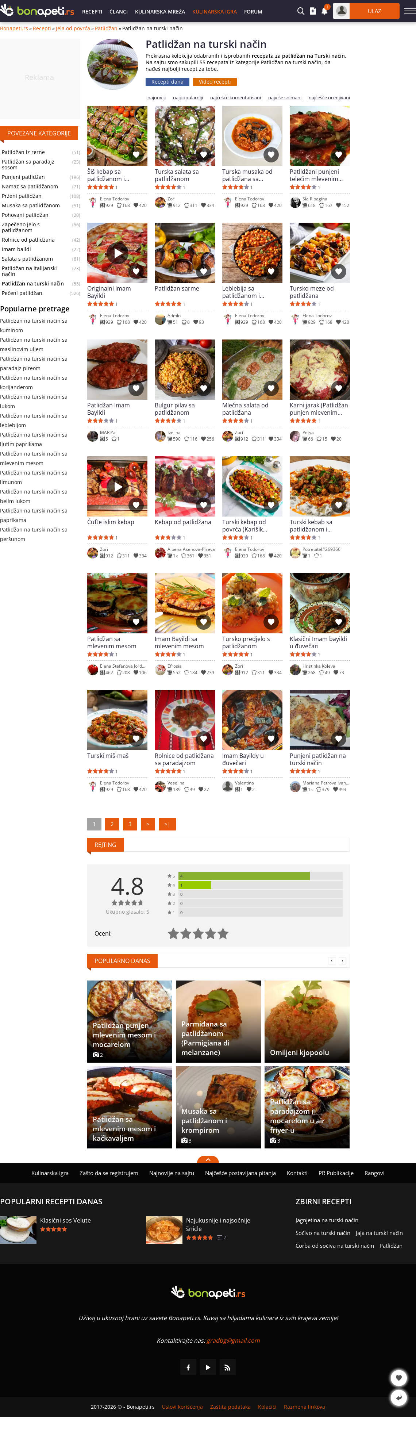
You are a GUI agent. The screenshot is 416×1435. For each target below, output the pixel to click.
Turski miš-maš (108, 756)
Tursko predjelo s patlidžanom (246, 642)
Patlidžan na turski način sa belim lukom (34, 496)
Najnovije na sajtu (171, 1173)
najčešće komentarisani (235, 97)
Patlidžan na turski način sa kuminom (34, 325)
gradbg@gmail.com (233, 1340)
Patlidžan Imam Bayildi (108, 409)
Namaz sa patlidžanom (30, 186)
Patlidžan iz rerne (23, 152)
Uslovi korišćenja (182, 1406)
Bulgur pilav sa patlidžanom (175, 409)
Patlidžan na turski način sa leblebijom (34, 420)
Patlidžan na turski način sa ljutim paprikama (34, 439)
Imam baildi (16, 249)
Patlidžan (106, 28)
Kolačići (267, 1406)
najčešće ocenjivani (329, 97)
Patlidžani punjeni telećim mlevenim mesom (314, 175)
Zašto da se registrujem (109, 1173)
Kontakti (297, 1173)
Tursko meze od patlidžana (312, 292)
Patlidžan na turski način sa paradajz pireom (34, 363)
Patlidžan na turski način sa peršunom (34, 534)
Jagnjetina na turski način (327, 1220)
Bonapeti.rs (14, 28)
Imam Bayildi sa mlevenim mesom (179, 642)
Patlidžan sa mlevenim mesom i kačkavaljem (124, 1128)
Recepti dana (167, 81)
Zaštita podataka (230, 1406)
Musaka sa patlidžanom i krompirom (204, 1120)
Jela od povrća (73, 28)
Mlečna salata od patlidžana (245, 409)
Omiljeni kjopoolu (299, 1052)
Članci (118, 11)
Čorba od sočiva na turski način (335, 1245)
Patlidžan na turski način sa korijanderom (34, 382)
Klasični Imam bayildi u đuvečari (318, 642)
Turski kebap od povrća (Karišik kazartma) (244, 525)
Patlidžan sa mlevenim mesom (111, 642)
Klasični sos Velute (65, 1220)
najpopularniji (188, 97)
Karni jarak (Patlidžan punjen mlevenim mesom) (319, 409)
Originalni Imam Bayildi (109, 292)
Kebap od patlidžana (183, 522)
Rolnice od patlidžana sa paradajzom (184, 759)
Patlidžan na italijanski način (29, 271)
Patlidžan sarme (177, 288)
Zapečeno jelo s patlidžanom (21, 227)
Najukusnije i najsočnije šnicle (218, 1224)
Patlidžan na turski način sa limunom (34, 477)
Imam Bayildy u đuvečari (243, 759)
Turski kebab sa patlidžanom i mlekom (311, 525)
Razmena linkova (304, 1406)
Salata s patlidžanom (27, 259)
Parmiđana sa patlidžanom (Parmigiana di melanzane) (205, 1038)
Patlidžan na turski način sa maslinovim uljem (34, 344)
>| (167, 824)
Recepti (92, 11)
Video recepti (215, 81)
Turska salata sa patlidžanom (177, 175)
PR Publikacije (336, 1173)
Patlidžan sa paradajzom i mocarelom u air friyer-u (297, 1116)
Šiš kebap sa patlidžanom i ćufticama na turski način (113, 175)
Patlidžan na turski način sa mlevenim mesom (34, 458)
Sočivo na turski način (323, 1232)
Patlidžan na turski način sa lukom (34, 401)
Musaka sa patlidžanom (31, 205)
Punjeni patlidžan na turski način (318, 759)
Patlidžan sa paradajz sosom (28, 164)
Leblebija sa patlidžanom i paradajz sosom (244, 292)
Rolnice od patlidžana (28, 240)
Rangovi (375, 1173)
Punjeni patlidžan (23, 177)
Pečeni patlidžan (22, 293)
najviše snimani (284, 97)
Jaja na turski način (379, 1232)
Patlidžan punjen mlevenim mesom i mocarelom (124, 1035)
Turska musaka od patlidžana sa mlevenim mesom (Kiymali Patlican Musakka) (247, 175)
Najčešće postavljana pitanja (240, 1173)
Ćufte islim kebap (110, 522)
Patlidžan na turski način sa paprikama (34, 515)
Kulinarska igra (214, 11)
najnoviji (156, 97)
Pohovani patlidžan (25, 215)
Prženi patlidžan (22, 196)
